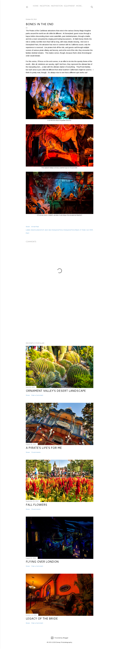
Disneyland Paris (57, 230)
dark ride (48, 230)
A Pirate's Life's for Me (44, 448)
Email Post (35, 226)
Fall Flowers (36, 505)
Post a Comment (37, 395)
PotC (27, 233)
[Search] (92, 6)
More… (79, 6)
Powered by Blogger (59, 637)
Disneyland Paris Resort (71, 230)
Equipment (69, 6)
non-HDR (89, 230)
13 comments (35, 509)
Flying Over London (42, 562)
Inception (45, 6)
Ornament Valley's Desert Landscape (56, 391)
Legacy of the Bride (42, 618)
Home (35, 6)
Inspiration (57, 6)
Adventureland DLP (37, 230)
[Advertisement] (59, 319)
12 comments (35, 452)
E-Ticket (83, 230)
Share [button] (28, 226)
